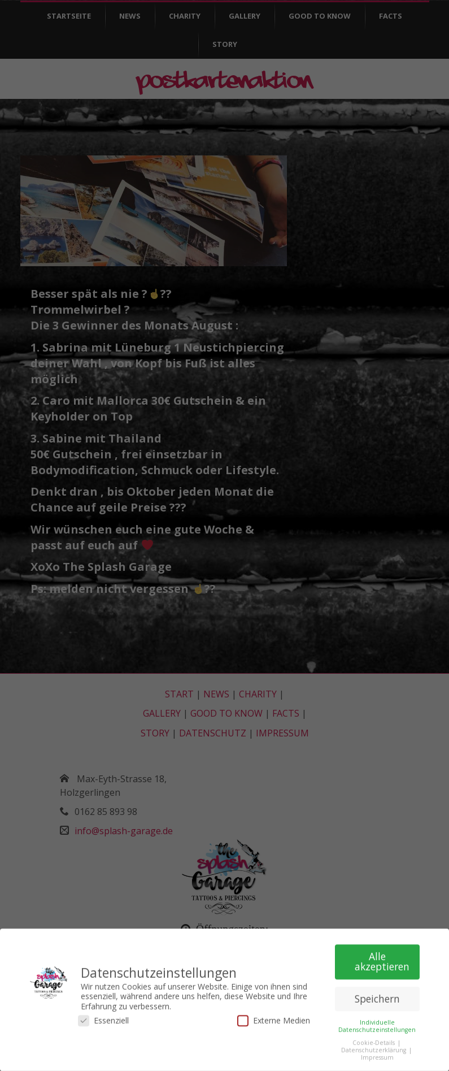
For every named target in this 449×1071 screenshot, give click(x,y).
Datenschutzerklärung (374, 1047)
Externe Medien (273, 1017)
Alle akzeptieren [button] (382, 958)
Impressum (377, 1054)
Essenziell (103, 1017)
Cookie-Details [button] (374, 1039)
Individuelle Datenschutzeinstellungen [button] (377, 1022)
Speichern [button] (377, 995)
